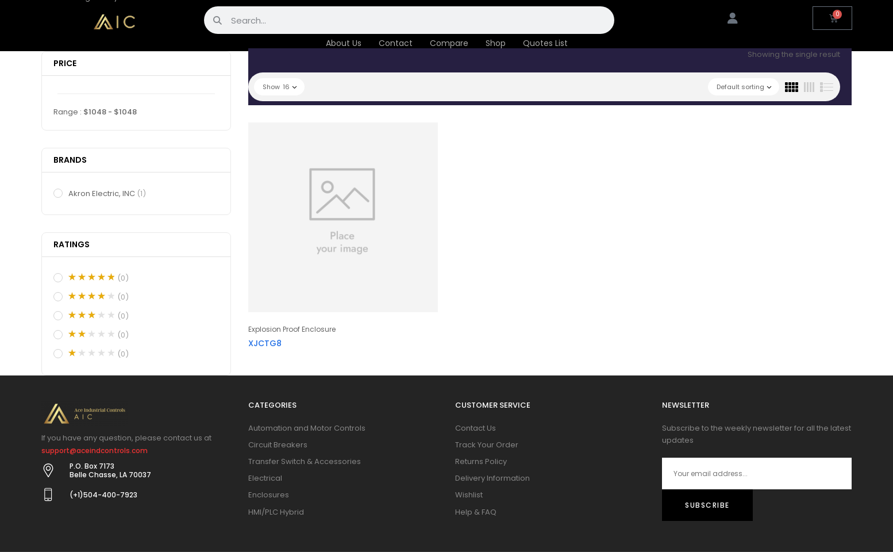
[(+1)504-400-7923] (48, 494)
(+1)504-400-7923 (103, 495)
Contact (396, 43)
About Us (343, 43)
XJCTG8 (265, 343)
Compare (449, 43)
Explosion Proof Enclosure (292, 329)
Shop (496, 43)
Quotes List (545, 43)
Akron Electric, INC (107, 193)
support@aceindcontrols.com (94, 450)
